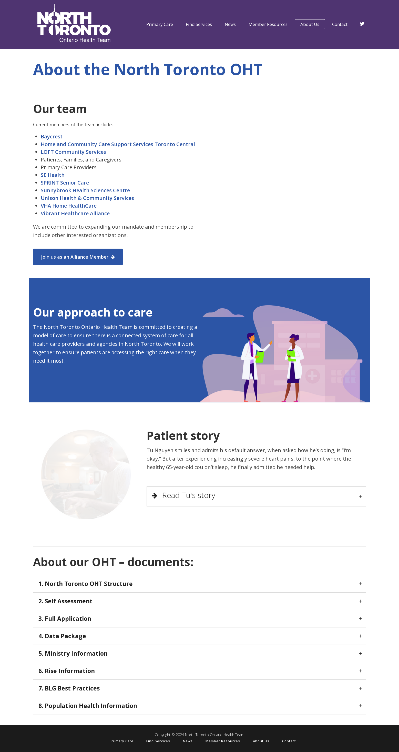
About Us (261, 741)
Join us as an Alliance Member (78, 257)
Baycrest (52, 136)
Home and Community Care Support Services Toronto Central (118, 144)
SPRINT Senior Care (65, 182)
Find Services (158, 741)
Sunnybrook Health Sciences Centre (85, 190)
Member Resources (223, 741)
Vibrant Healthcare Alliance (75, 213)
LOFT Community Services (73, 151)
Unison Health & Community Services (87, 198)
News (188, 741)
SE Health (53, 174)
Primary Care (122, 741)
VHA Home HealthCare (69, 205)
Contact (289, 741)
